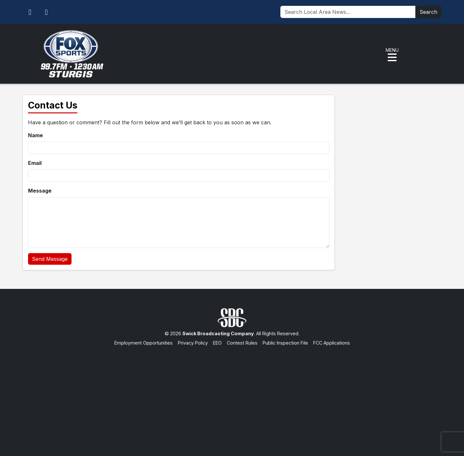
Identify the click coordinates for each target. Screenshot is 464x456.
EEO (217, 343)
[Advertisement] (232, 395)
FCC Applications (331, 343)
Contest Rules (242, 343)
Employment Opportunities (143, 343)
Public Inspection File (285, 343)
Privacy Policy (193, 343)
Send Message (50, 259)
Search (428, 12)
